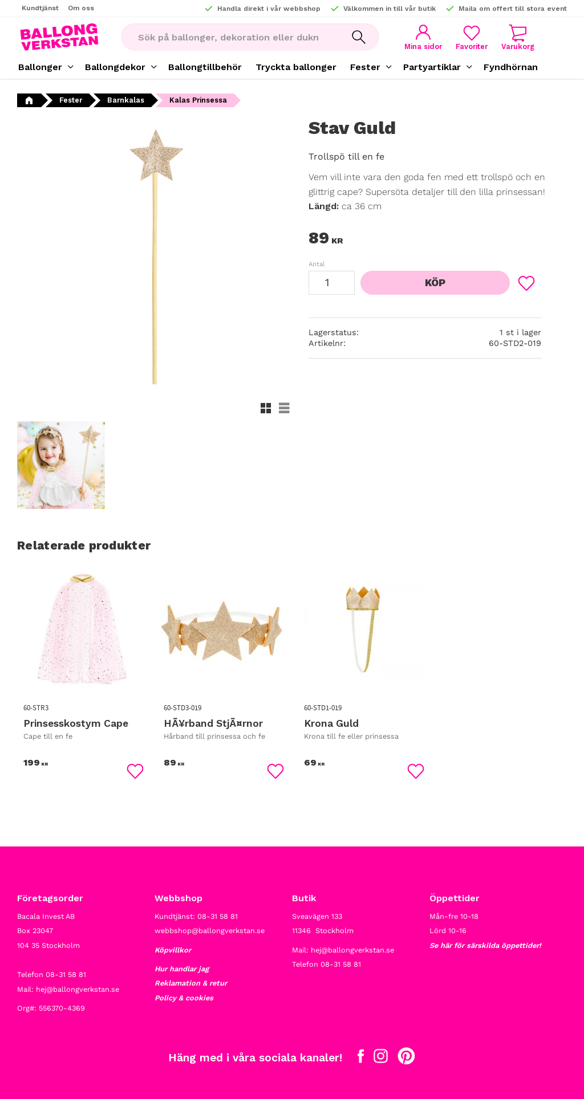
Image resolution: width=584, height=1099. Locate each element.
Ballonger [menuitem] (40, 67)
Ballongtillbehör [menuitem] (205, 67)
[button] (471, 37)
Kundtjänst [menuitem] (40, 8)
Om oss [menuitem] (81, 8)
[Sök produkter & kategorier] (229, 37)
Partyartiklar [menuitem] (432, 67)
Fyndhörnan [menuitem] (511, 67)
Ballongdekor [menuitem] (115, 67)
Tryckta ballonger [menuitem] (296, 67)
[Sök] (358, 37)
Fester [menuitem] (365, 67)
